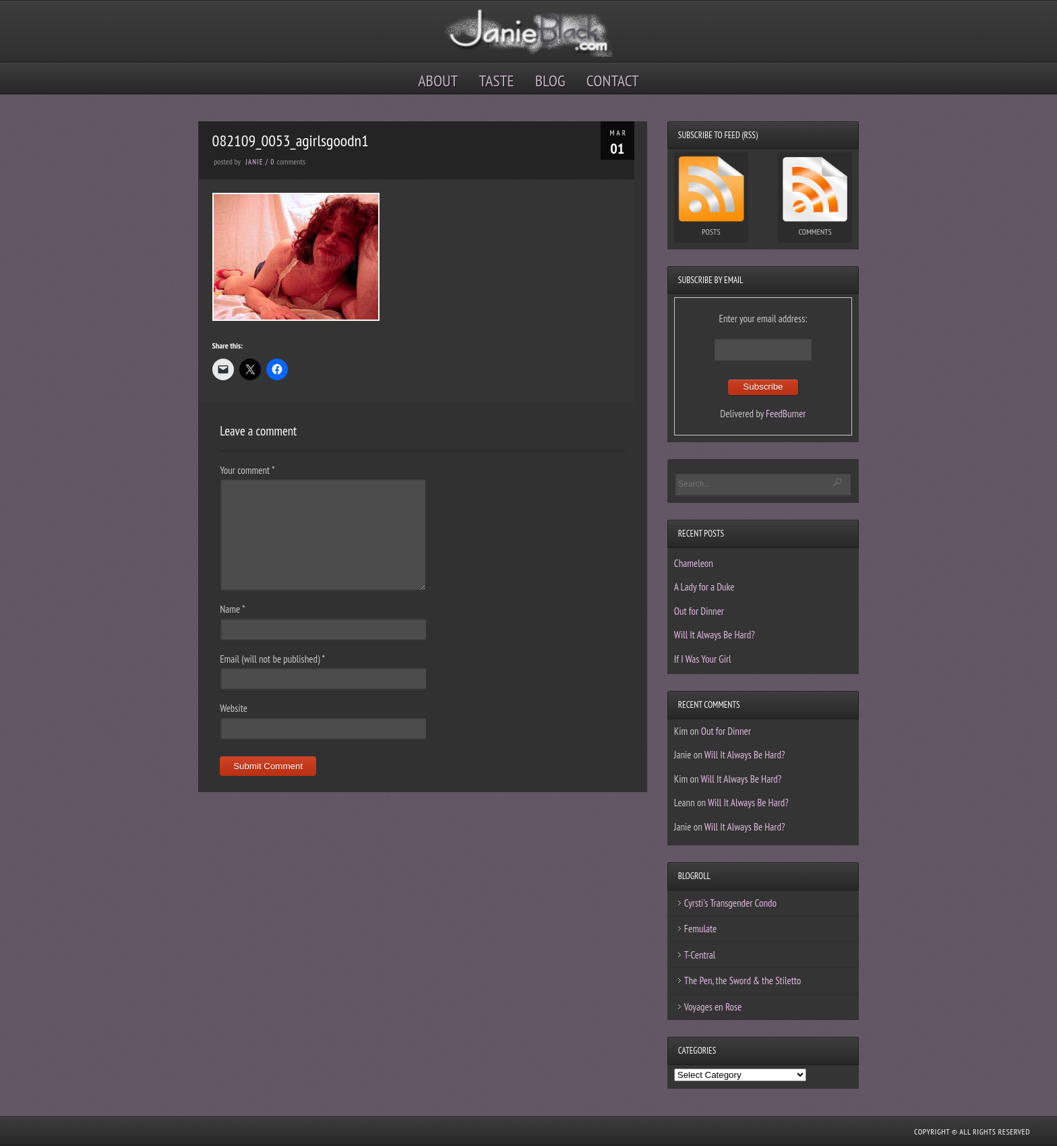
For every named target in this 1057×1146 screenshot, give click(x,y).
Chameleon (693, 563)
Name (232, 609)
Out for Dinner (699, 611)
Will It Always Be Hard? (714, 634)
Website (233, 708)
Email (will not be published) (272, 659)
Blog (550, 80)
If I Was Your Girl (702, 659)
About (438, 80)
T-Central (700, 954)
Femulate (700, 928)
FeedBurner (786, 413)
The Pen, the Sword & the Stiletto (743, 980)
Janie (254, 162)
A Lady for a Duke (704, 586)
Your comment (247, 470)
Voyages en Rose (713, 1006)
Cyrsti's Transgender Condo (730, 903)
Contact (612, 80)
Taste (496, 80)
